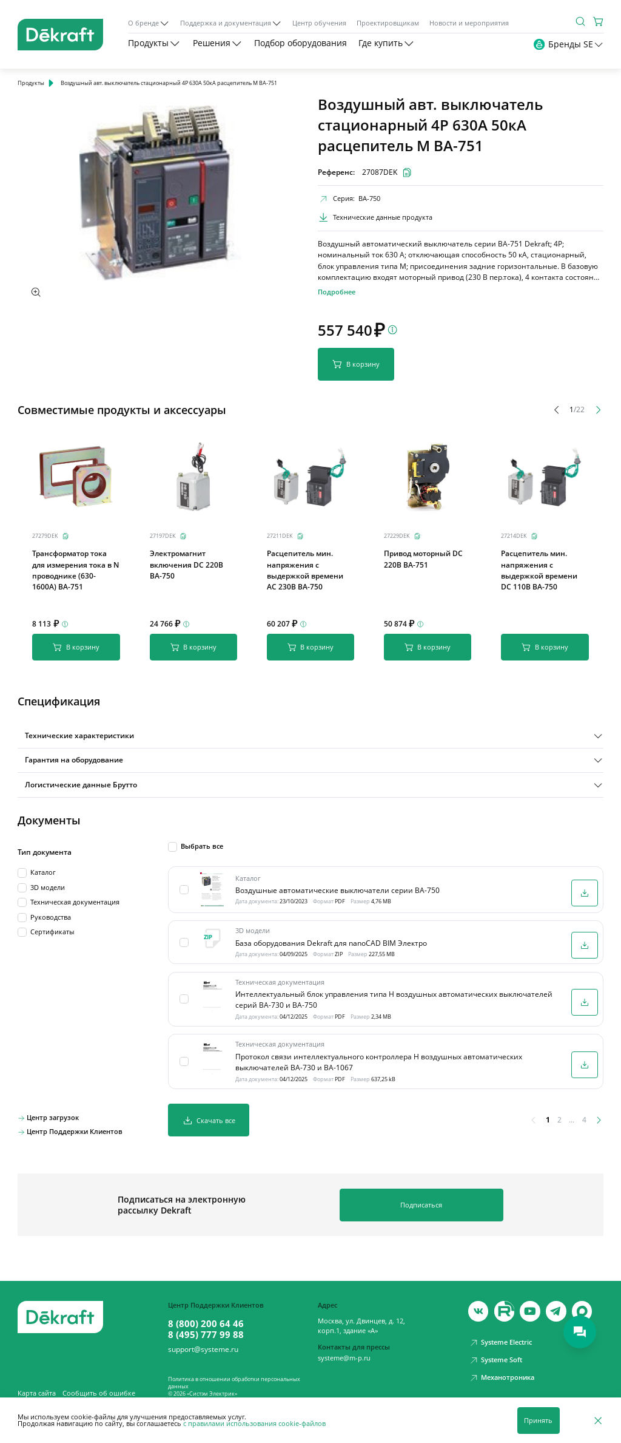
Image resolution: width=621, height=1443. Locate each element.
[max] (582, 1305)
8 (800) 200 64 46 (206, 1316)
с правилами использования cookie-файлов (254, 1423)
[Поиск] (580, 21)
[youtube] (504, 1305)
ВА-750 (369, 198)
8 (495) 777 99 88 (206, 1327)
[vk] (478, 1305)
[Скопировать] (65, 536)
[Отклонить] (597, 1420)
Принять (538, 1420)
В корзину (356, 364)
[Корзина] (598, 21)
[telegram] (556, 1305)
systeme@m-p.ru (344, 1351)
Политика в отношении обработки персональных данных (234, 1376)
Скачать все (209, 1114)
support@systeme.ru (203, 1342)
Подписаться (421, 1198)
